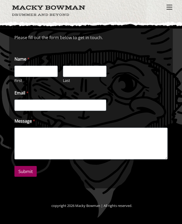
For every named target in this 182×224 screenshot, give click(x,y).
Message (24, 121)
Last (66, 80)
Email (21, 93)
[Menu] (169, 7)
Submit (25, 171)
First (18, 80)
